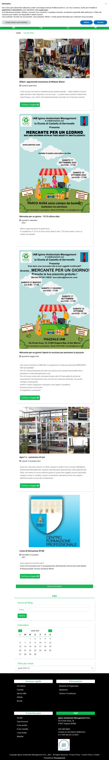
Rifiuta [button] (86, 22)
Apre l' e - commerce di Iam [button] (32, 457)
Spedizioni (63, 690)
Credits (97, 755)
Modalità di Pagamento (69, 686)
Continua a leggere (30, 105)
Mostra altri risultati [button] (54, 586)
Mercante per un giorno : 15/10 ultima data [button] (39, 216)
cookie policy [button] (43, 10)
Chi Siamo (21, 686)
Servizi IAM (21, 693)
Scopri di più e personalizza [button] (16, 22)
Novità (19, 701)
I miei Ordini (22, 733)
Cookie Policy (87, 755)
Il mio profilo (22, 725)
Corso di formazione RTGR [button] (31, 551)
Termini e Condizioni (67, 693)
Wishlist (20, 736)
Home (18, 33)
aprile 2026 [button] (35, 631)
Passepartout (59, 758)
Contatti (20, 690)
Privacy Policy (74, 755)
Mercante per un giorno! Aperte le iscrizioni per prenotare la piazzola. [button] (51, 352)
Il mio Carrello (22, 729)
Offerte (20, 697)
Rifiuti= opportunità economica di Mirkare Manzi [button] (42, 82)
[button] (41, 27)
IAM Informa (29, 33)
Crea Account (22, 721)
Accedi (19, 718)
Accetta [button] (100, 22)
